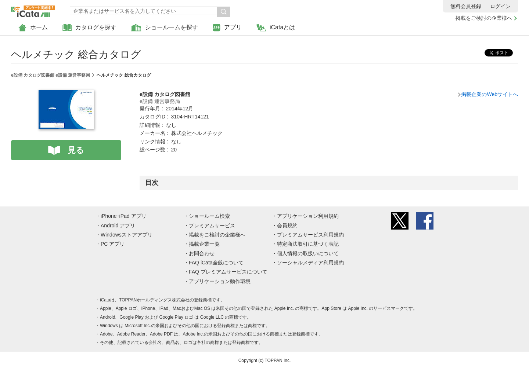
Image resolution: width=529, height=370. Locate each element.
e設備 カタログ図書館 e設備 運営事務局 (50, 75)
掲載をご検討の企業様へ (484, 18)
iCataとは (275, 28)
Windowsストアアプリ (126, 235)
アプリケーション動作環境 (220, 281)
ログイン (500, 6)
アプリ (227, 28)
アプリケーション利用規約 (308, 216)
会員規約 (287, 225)
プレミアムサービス (212, 225)
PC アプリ (113, 244)
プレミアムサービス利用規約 (310, 235)
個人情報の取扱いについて (308, 253)
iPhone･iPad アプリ (124, 216)
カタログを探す (89, 28)
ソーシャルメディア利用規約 (310, 262)
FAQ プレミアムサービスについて (228, 272)
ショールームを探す (164, 28)
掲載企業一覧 (204, 244)
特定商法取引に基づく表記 (308, 244)
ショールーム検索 (209, 216)
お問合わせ (202, 253)
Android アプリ (118, 225)
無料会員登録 (465, 6)
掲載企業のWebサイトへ (489, 94)
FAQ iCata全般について (216, 262)
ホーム (33, 28)
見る (76, 150)
